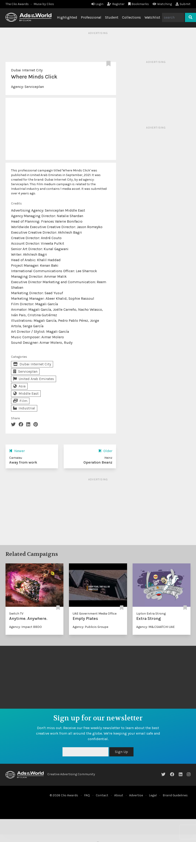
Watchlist (152, 17)
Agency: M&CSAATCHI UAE (155, 627)
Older (105, 451)
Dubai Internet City (27, 70)
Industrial (24, 408)
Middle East (26, 393)
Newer (17, 451)
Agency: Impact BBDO (25, 627)
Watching (162, 4)
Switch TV (16, 613)
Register (116, 4)
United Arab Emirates (33, 379)
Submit (183, 4)
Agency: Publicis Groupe (90, 627)
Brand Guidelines (175, 795)
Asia (19, 386)
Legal (153, 795)
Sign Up (121, 752)
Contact (102, 795)
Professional (91, 17)
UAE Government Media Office (94, 613)
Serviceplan (34, 86)
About (118, 795)
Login (97, 4)
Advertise (136, 795)
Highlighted (67, 17)
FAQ (87, 795)
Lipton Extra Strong (151, 613)
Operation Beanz (97, 462)
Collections (131, 17)
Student (111, 17)
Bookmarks (138, 4)
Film (20, 401)
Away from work (23, 462)
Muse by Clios (44, 4)
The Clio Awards (17, 4)
